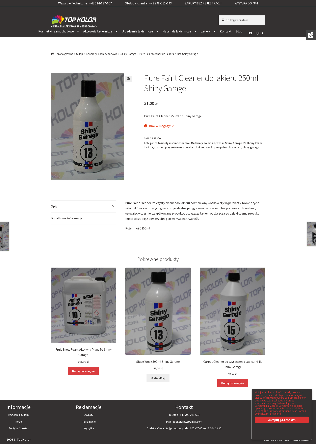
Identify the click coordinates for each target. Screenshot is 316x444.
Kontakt (226, 31)
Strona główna (64, 54)
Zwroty (88, 415)
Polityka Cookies (18, 428)
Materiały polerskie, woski (207, 143)
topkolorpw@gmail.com (187, 421)
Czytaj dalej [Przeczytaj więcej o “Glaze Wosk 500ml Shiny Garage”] (158, 378)
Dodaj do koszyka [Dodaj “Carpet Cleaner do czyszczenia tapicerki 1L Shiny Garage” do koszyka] (232, 383)
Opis (54, 206)
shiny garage (251, 147)
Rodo (18, 421)
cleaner (159, 147)
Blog (239, 31)
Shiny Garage (128, 54)
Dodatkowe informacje (66, 218)
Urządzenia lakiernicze (137, 31)
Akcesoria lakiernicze (97, 31)
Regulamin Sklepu (18, 415)
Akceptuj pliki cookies (281, 420)
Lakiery (205, 31)
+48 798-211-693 (190, 415)
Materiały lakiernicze (176, 31)
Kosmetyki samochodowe (56, 31)
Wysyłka (89, 428)
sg (239, 147)
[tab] (83, 207)
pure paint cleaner (225, 147)
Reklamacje (89, 421)
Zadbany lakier (252, 143)
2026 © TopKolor (18, 439)
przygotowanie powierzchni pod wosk (188, 147)
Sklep (79, 54)
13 (151, 147)
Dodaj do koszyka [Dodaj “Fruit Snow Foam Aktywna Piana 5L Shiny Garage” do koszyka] (83, 371)
